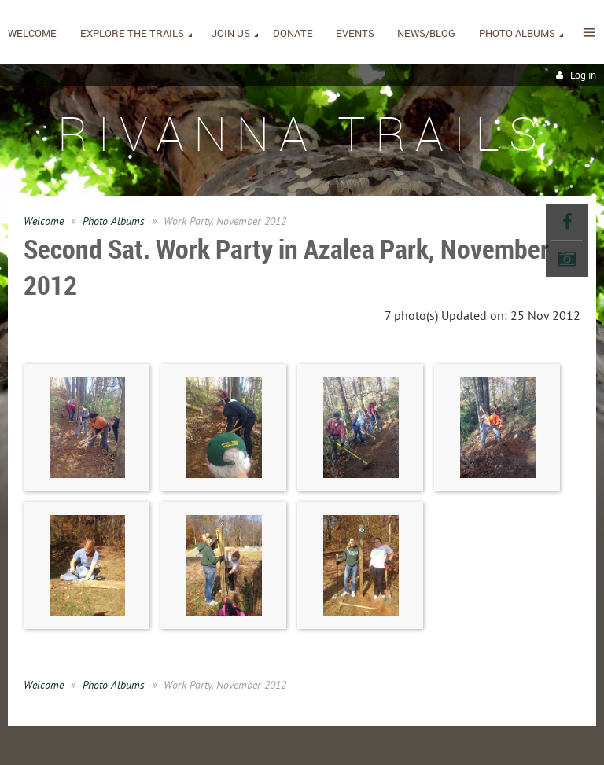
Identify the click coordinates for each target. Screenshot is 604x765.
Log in (583, 75)
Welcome (44, 221)
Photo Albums (114, 221)
